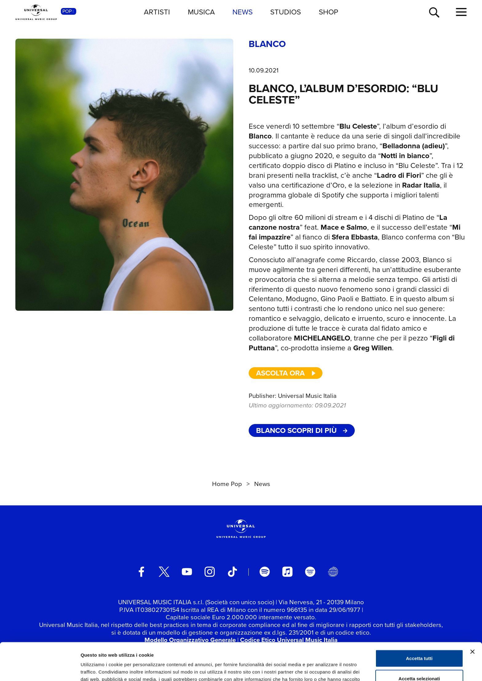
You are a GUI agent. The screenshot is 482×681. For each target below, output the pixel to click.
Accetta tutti (419, 620)
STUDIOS (285, 12)
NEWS (242, 12)
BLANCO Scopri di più (301, 430)
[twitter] (164, 571)
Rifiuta (419, 660)
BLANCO (267, 44)
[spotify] (264, 571)
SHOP (328, 12)
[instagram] (209, 571)
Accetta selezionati (419, 641)
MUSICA (201, 12)
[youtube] (187, 571)
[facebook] (141, 571)
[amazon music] (310, 571)
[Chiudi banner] (472, 614)
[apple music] (287, 571)
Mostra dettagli (323, 668)
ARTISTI (157, 12)
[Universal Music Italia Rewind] (333, 571)
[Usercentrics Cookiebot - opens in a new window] (40, 669)
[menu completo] (461, 12)
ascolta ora (286, 373)
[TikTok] (232, 571)
